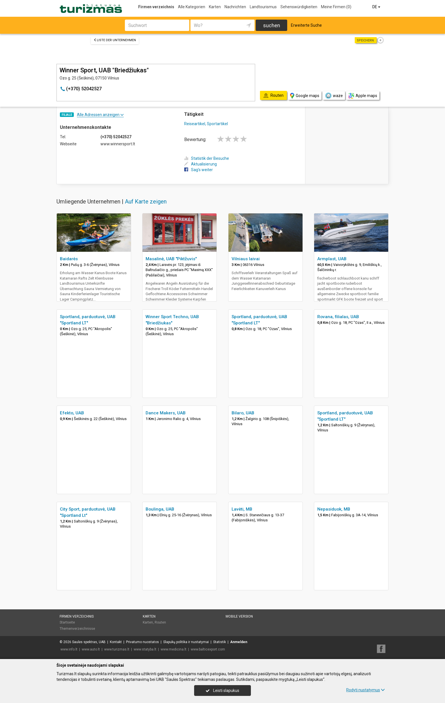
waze (334, 95)
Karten (215, 7)
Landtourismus (263, 7)
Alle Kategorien (191, 7)
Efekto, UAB (72, 412)
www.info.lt (68, 649)
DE (376, 7)
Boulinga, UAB (160, 509)
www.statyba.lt (145, 649)
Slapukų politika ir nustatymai (186, 642)
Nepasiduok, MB (333, 509)
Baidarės (69, 258)
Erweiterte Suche (306, 25)
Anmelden (238, 642)
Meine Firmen (336, 7)
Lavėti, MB (242, 509)
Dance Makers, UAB (166, 412)
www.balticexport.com (208, 649)
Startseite (67, 622)
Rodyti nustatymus (365, 690)
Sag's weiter (198, 169)
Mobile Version (239, 616)
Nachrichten (235, 7)
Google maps (304, 96)
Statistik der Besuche (206, 158)
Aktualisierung (200, 164)
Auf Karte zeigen (146, 201)
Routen (160, 622)
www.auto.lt (91, 649)
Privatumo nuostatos (142, 642)
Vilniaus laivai (246, 258)
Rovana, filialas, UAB (338, 316)
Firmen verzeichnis (156, 7)
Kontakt (116, 642)
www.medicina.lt (173, 649)
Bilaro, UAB (243, 412)
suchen (271, 25)
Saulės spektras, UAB (89, 642)
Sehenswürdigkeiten (298, 7)
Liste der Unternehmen (115, 40)
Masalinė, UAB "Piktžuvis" (171, 258)
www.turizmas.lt (116, 649)
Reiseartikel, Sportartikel (206, 123)
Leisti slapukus (222, 690)
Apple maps (362, 96)
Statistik (219, 642)
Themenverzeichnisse (77, 629)
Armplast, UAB (332, 258)
